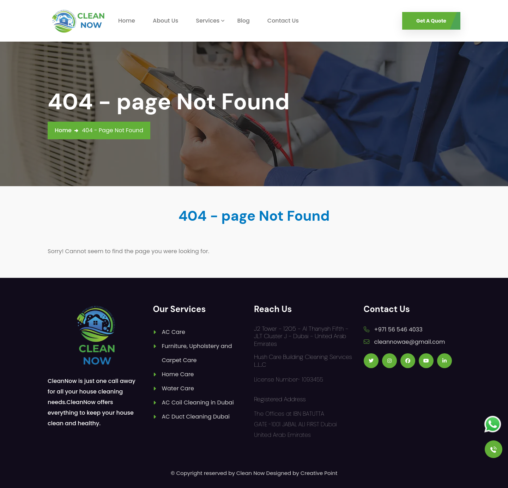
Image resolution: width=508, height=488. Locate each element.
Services (207, 21)
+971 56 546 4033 (398, 329)
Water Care (178, 388)
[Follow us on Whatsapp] (492, 424)
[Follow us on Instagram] (389, 360)
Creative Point (319, 473)
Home (126, 21)
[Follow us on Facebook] (407, 360)
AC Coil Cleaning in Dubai (198, 402)
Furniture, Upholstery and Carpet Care (197, 353)
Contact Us (283, 21)
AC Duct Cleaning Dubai (196, 417)
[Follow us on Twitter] (371, 360)
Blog (243, 21)
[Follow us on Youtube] (426, 360)
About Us (165, 21)
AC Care (173, 332)
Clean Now (250, 473)
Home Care (178, 374)
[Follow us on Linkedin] (444, 360)
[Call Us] (493, 449)
